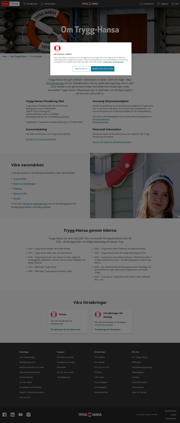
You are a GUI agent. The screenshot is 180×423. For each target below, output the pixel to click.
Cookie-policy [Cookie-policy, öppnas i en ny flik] (107, 62)
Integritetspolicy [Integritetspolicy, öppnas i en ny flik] (118, 62)
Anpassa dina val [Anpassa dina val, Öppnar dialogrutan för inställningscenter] (81, 68)
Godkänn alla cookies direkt (102, 68)
